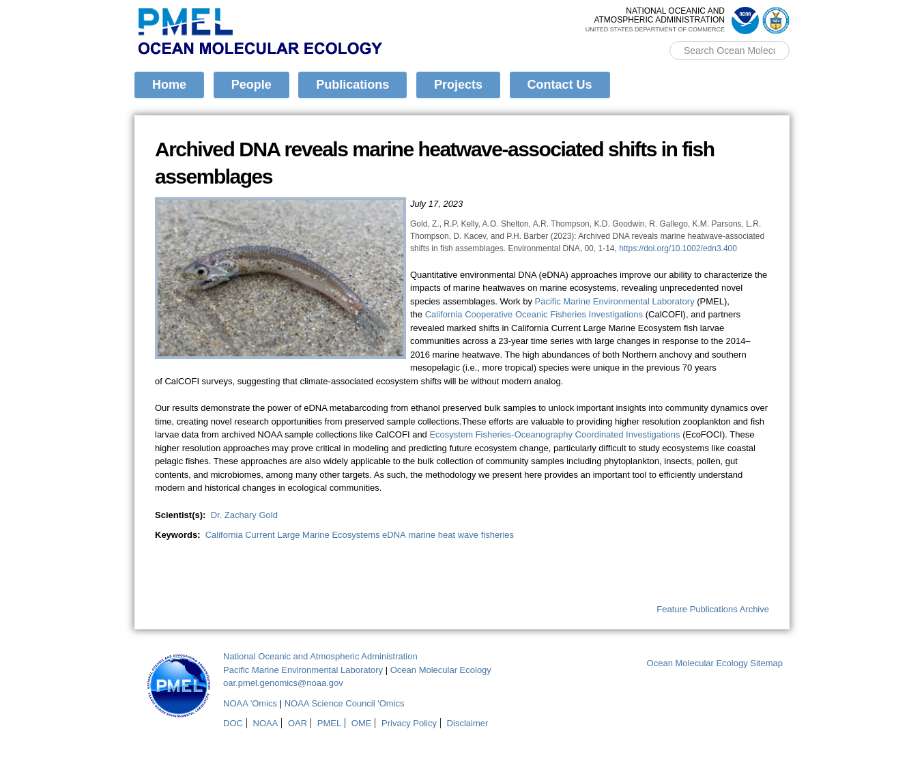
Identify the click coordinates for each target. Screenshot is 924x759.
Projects (458, 84)
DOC (233, 723)
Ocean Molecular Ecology (440, 670)
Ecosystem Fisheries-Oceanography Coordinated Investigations (554, 434)
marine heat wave (443, 535)
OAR (297, 723)
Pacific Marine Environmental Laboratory (615, 301)
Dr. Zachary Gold (244, 515)
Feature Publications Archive (712, 609)
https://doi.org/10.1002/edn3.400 (678, 248)
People (251, 84)
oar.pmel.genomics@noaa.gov (283, 683)
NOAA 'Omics (250, 703)
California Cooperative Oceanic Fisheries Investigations (534, 314)
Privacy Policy (409, 723)
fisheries (497, 535)
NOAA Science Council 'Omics (345, 703)
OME (361, 723)
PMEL (329, 723)
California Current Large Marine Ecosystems (292, 535)
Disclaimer (468, 723)
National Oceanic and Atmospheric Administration (320, 656)
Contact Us (560, 84)
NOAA (265, 723)
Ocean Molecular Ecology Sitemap (715, 663)
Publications (352, 84)
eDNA (394, 535)
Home (169, 84)
